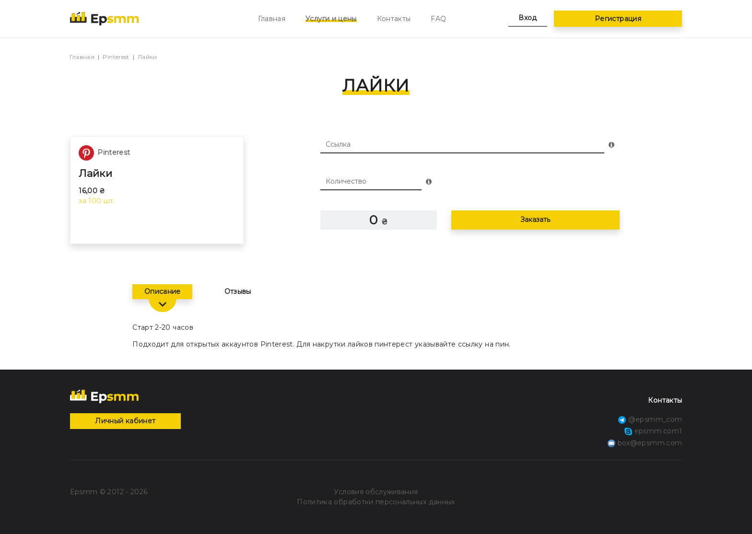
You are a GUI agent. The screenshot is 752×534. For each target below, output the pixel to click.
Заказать (535, 219)
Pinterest (116, 56)
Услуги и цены (331, 18)
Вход (527, 17)
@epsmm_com (650, 419)
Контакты (394, 18)
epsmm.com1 (653, 431)
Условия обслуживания (376, 492)
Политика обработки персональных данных (376, 502)
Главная (271, 18)
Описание (162, 291)
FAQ (438, 18)
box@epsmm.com (645, 443)
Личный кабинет (125, 421)
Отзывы (237, 291)
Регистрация (618, 18)
